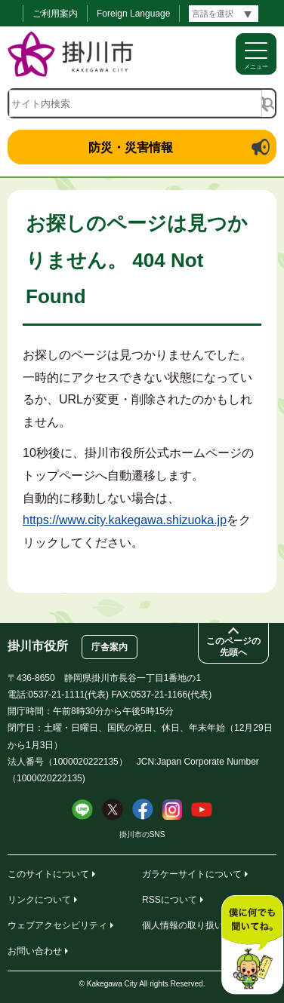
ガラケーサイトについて (192, 874)
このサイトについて (48, 874)
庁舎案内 (109, 647)
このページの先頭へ (233, 647)
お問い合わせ (35, 951)
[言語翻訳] (223, 13)
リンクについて (39, 899)
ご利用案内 (55, 13)
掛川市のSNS (142, 834)
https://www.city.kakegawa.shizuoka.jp (125, 520)
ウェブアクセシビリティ (57, 925)
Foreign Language (133, 13)
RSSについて (169, 899)
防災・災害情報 (130, 147)
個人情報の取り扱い (183, 925)
